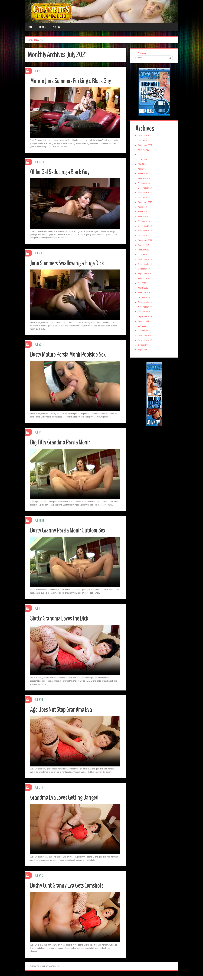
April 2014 (142, 169)
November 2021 (145, 136)
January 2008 (144, 331)
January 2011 (144, 255)
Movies (42, 27)
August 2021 (143, 150)
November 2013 (145, 193)
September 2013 (145, 202)
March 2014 (143, 174)
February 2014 (144, 179)
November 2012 (145, 231)
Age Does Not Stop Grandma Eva (62, 709)
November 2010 (145, 264)
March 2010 (143, 288)
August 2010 (143, 279)
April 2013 (142, 207)
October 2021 (144, 141)
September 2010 (145, 274)
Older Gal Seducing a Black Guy (61, 172)
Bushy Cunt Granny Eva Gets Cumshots (68, 885)
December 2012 (145, 226)
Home (30, 27)
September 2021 (145, 145)
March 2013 (143, 212)
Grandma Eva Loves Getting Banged (66, 797)
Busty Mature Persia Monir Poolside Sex (69, 354)
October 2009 (144, 312)
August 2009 (143, 321)
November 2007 (145, 340)
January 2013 (144, 221)
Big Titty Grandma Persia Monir (61, 442)
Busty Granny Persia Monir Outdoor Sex (69, 530)
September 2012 (145, 241)
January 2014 (144, 183)
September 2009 (145, 317)
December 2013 (145, 188)
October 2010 (144, 269)
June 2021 (142, 160)
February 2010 (144, 293)
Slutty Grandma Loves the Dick (60, 618)
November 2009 (145, 307)
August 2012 (143, 245)
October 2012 (144, 236)
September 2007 (145, 350)
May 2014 (142, 164)
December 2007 (145, 336)
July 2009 (142, 326)
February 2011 (144, 250)
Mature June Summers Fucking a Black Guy (72, 81)
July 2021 (142, 155)
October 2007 (144, 345)
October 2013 (144, 198)
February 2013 (144, 217)
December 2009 (145, 302)
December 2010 (145, 260)
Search (142, 53)
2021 (36, 40)
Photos (56, 27)
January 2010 (144, 298)
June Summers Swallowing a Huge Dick (68, 263)
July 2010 (142, 283)
